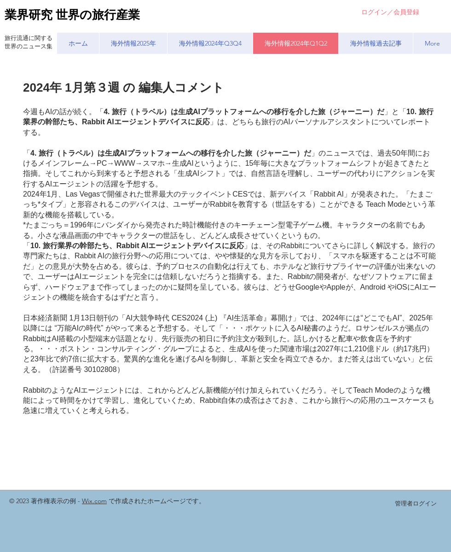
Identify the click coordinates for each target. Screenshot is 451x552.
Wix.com (94, 501)
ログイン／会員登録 (390, 12)
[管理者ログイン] (416, 503)
